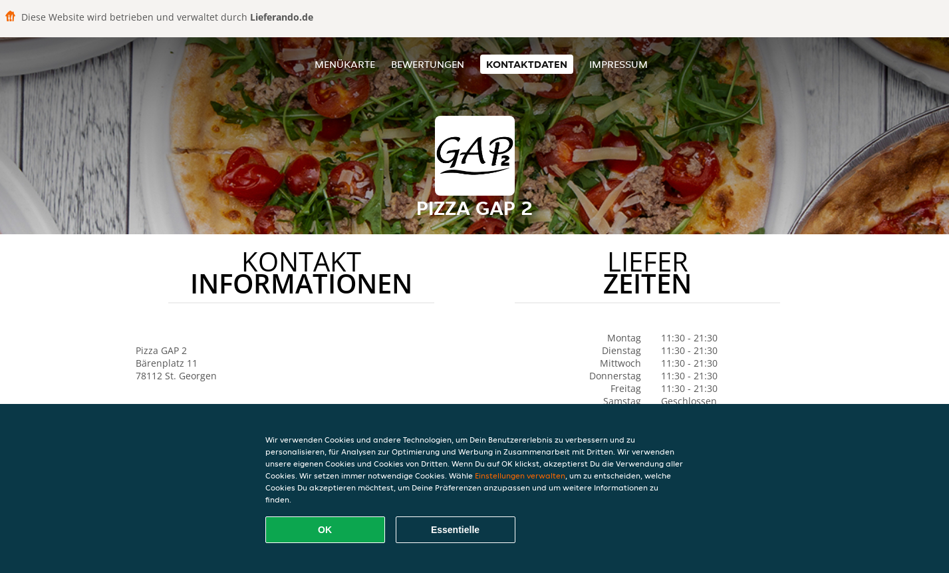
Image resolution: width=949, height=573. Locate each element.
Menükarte (345, 64)
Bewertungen (427, 64)
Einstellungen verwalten (520, 475)
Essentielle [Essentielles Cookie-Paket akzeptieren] (455, 529)
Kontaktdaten (526, 64)
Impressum (618, 64)
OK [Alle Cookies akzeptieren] (325, 529)
